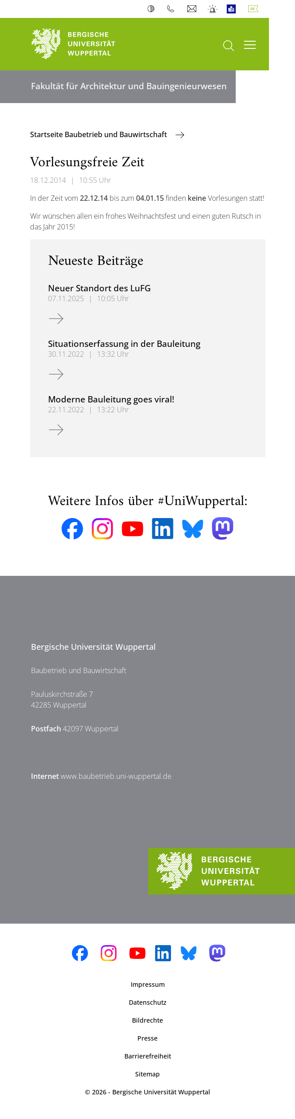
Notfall (213, 9)
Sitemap (147, 1074)
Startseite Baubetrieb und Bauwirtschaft (99, 134)
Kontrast (153, 9)
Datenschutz (148, 1002)
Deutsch (255, 9)
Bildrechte (147, 1020)
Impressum (148, 984)
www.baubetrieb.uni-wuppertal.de (116, 776)
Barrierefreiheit (147, 1056)
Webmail (192, 9)
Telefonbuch (172, 9)
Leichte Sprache (233, 9)
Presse (147, 1038)
